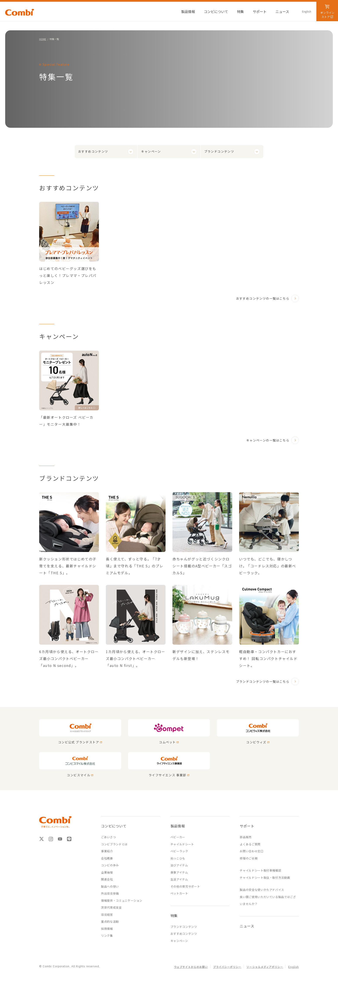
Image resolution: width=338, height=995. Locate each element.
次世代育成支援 (111, 907)
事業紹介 (107, 851)
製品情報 (178, 825)
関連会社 (107, 879)
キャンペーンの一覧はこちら (267, 440)
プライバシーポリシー (227, 967)
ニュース (247, 926)
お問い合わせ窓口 (251, 851)
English (293, 967)
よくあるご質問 (250, 844)
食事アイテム (179, 872)
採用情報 (107, 929)
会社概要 (107, 858)
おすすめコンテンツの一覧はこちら (262, 298)
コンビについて (114, 825)
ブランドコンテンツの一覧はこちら (262, 681)
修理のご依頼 (249, 858)
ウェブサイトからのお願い (191, 967)
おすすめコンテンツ (93, 151)
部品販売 (246, 837)
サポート (247, 825)
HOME (42, 39)
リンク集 (107, 936)
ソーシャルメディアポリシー (264, 967)
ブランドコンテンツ (219, 151)
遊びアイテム (179, 865)
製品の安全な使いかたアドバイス (262, 890)
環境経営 (107, 914)
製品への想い (110, 886)
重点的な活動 (110, 921)
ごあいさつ (108, 837)
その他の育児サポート (185, 886)
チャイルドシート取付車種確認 (260, 870)
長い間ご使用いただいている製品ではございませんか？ (268, 900)
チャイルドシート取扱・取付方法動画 (265, 877)
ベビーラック (179, 851)
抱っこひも (178, 858)
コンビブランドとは (114, 844)
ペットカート (179, 893)
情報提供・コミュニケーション (121, 900)
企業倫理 (107, 872)
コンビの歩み (110, 865)
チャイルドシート (182, 844)
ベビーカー (178, 837)
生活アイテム (179, 879)
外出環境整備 (110, 893)
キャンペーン (151, 151)
